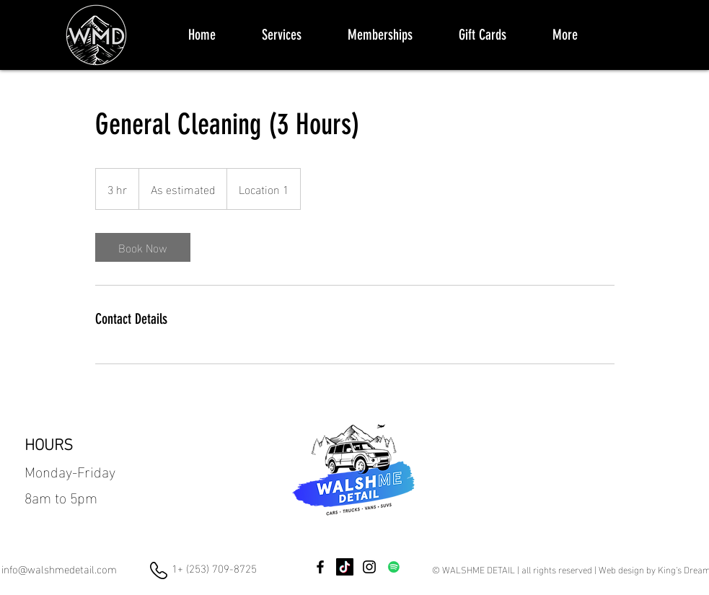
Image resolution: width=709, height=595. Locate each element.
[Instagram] (369, 567)
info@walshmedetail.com (59, 568)
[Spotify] (393, 567)
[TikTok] (344, 567)
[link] (142, 247)
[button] (282, 34)
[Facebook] (320, 567)
